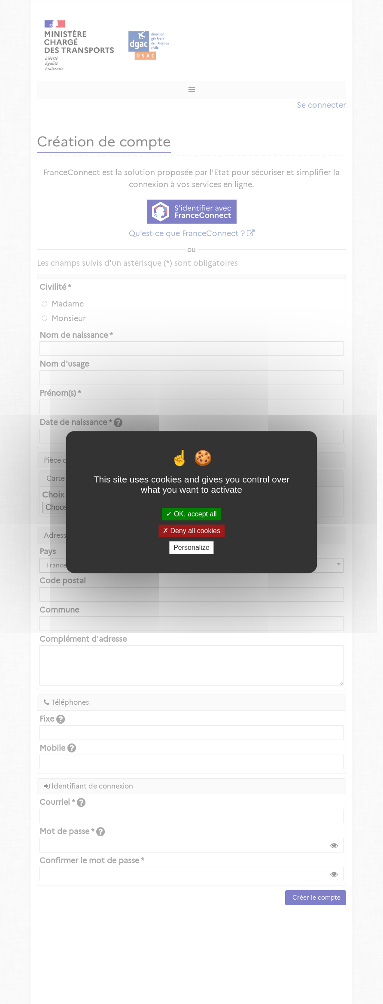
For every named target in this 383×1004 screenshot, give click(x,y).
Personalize (191, 547)
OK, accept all (191, 514)
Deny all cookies (191, 530)
